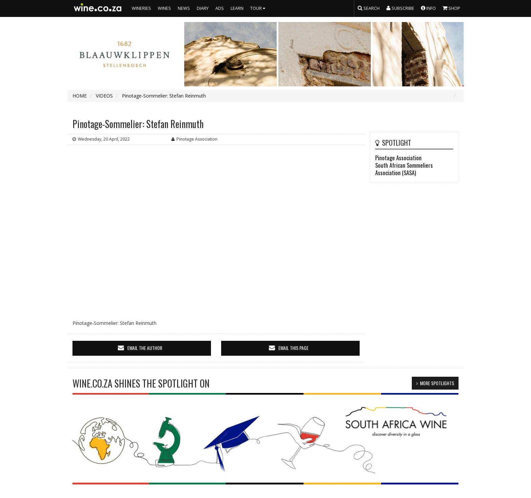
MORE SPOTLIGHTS (437, 383)
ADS (219, 8)
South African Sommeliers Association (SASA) (404, 169)
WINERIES (141, 8)
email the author (144, 347)
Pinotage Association (398, 157)
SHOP (451, 7)
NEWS (184, 8)
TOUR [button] (258, 8)
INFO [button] (428, 7)
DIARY (203, 8)
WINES (164, 8)
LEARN (237, 8)
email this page (293, 347)
